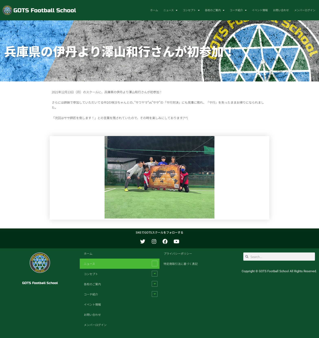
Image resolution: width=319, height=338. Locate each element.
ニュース (170, 10)
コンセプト (191, 10)
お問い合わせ (281, 10)
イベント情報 (260, 10)
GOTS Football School (40, 283)
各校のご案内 (214, 10)
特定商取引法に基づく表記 (181, 264)
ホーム (154, 10)
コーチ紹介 (238, 10)
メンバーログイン (304, 10)
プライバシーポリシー (178, 253)
